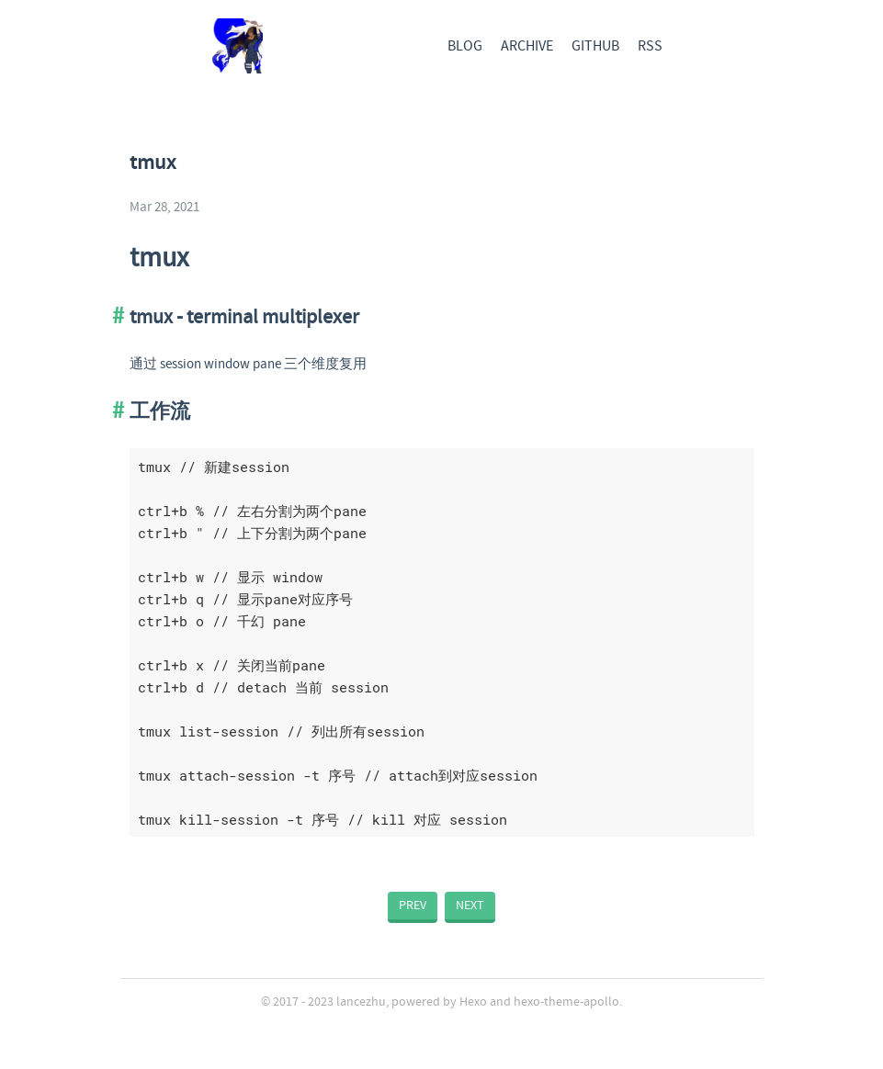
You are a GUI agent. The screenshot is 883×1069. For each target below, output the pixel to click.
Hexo (473, 1002)
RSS (650, 46)
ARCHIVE (527, 46)
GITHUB (595, 46)
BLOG (464, 46)
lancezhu (361, 1002)
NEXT (470, 905)
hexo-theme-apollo (566, 1002)
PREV (412, 905)
